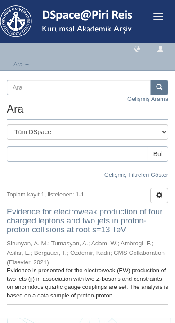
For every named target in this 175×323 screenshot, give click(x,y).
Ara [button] (21, 64)
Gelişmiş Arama (147, 99)
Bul (157, 153)
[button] (137, 48)
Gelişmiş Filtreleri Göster (136, 174)
